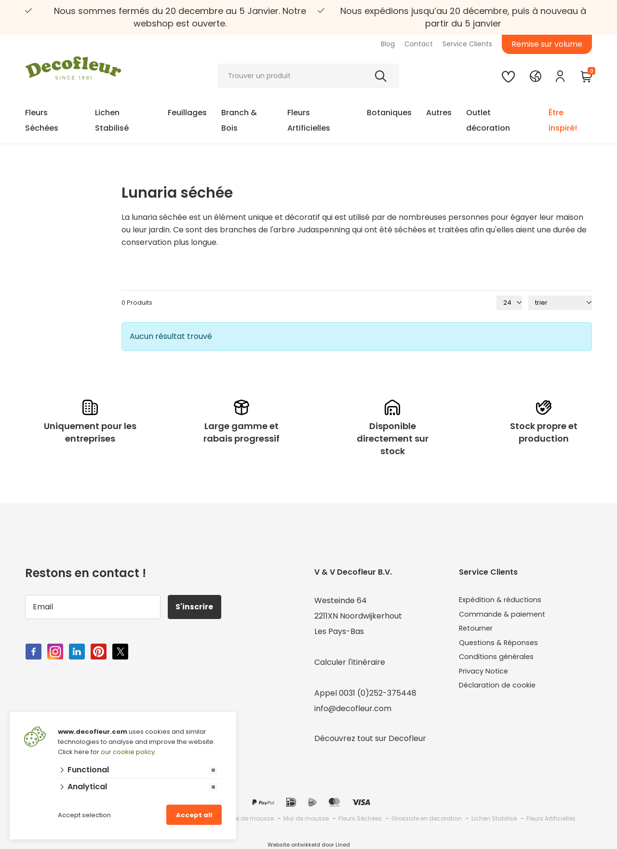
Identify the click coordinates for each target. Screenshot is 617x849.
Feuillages (187, 112)
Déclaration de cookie (500, 693)
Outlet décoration (488, 120)
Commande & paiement (505, 615)
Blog (388, 44)
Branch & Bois (239, 120)
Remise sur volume (546, 44)
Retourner (478, 631)
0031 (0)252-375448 (377, 693)
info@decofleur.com (352, 708)
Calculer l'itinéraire (349, 662)
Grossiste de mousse (243, 818)
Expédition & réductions (503, 600)
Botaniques (389, 112)
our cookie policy (128, 751)
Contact (418, 44)
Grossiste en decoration (426, 818)
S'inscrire (196, 606)
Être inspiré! (563, 120)
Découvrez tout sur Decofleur (370, 738)
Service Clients (467, 44)
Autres (439, 112)
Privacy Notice (486, 677)
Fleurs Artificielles (308, 120)
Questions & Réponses (501, 646)
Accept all (194, 815)
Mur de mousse (306, 818)
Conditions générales (499, 662)
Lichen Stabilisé (112, 120)
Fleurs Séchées (41, 120)
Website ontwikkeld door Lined (309, 845)
